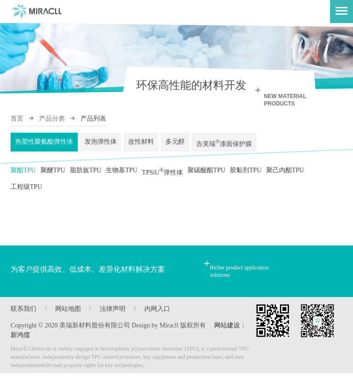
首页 (17, 118)
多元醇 (175, 144)
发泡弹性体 (101, 144)
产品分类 (52, 118)
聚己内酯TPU (285, 177)
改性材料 (141, 144)
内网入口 (157, 326)
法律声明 (112, 326)
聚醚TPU (52, 177)
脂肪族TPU (85, 177)
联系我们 (23, 326)
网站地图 (68, 326)
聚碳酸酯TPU (206, 177)
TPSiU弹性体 (162, 179)
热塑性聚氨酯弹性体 (44, 144)
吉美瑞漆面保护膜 (224, 145)
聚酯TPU (23, 177)
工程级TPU (26, 201)
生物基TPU (121, 177)
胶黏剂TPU (245, 177)
